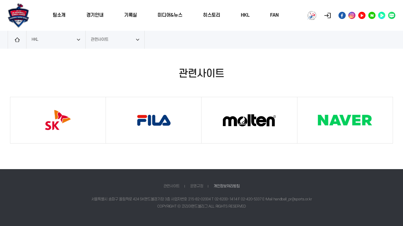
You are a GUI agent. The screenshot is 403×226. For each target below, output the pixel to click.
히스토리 (211, 15)
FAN (274, 15)
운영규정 (196, 186)
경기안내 (95, 15)
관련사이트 (99, 39)
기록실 (130, 15)
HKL (245, 15)
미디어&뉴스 (170, 15)
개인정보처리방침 (227, 186)
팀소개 (59, 15)
